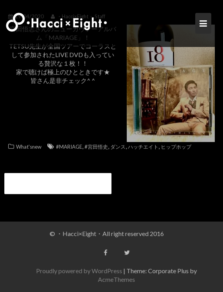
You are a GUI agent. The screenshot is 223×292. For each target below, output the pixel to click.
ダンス (118, 145)
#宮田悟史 (96, 145)
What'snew (28, 145)
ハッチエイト (143, 145)
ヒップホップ (176, 145)
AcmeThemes (117, 279)
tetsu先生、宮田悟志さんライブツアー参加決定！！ (55, 183)
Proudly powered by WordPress (80, 270)
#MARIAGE (69, 145)
